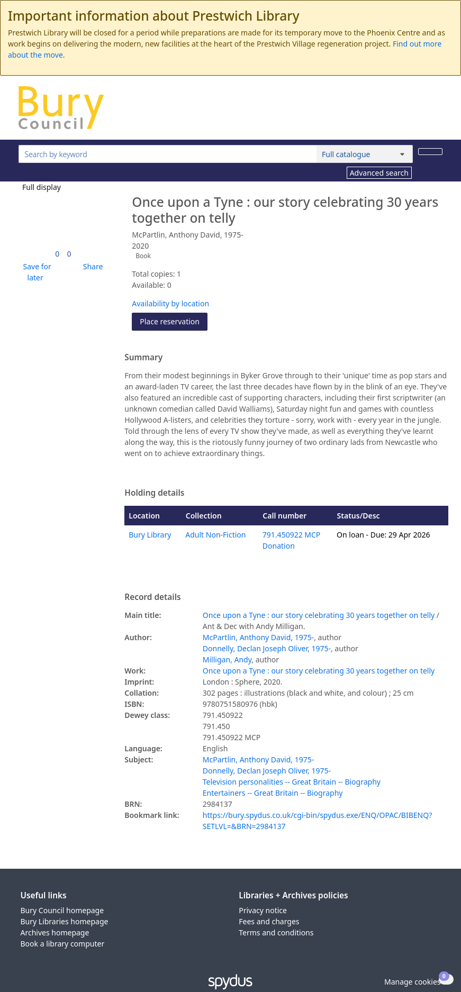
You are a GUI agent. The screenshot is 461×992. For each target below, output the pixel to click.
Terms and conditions (276, 932)
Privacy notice (263, 910)
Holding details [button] (154, 493)
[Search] (430, 151)
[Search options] (365, 154)
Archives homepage (55, 932)
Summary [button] (143, 357)
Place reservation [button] (173, 320)
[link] (57, 254)
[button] (35, 272)
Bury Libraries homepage (65, 921)
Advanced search (379, 173)
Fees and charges (269, 921)
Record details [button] (152, 597)
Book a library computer (63, 944)
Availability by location (170, 303)
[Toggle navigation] (436, 112)
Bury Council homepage (62, 910)
